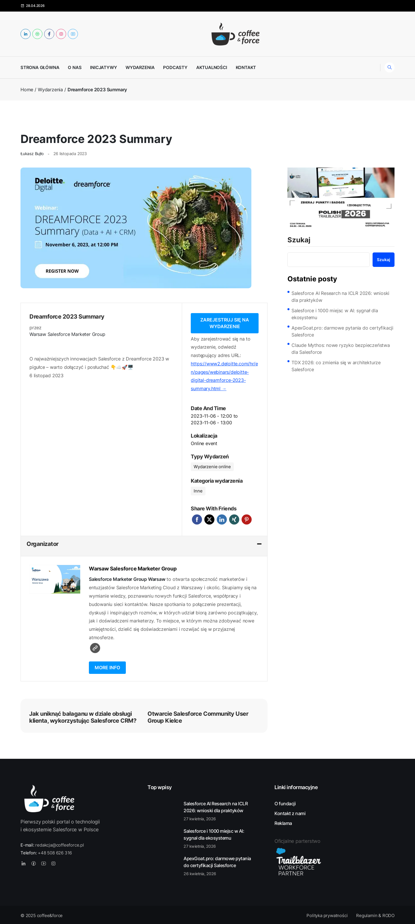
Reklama (283, 822)
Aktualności (211, 67)
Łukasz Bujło (32, 153)
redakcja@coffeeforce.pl (59, 844)
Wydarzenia (140, 67)
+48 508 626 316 (55, 851)
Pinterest (247, 518)
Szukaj (299, 240)
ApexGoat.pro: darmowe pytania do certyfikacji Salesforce (342, 331)
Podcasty (175, 67)
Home (26, 89)
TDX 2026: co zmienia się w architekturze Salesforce (336, 366)
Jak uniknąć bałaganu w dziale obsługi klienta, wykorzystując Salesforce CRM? (82, 716)
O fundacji (285, 802)
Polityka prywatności (326, 914)
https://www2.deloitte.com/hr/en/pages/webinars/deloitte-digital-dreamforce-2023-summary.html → (224, 375)
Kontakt (246, 67)
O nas (74, 67)
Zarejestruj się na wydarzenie (224, 322)
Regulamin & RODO (375, 914)
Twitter (209, 518)
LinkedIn (222, 518)
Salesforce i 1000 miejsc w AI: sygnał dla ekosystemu (334, 314)
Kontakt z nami (289, 812)
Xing (234, 518)
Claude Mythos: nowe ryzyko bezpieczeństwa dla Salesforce (340, 348)
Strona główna (39, 67)
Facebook (197, 518)
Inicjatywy (103, 67)
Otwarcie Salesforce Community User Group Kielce (197, 716)
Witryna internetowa (95, 647)
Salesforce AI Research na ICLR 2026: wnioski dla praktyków (340, 296)
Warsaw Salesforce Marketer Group (67, 334)
